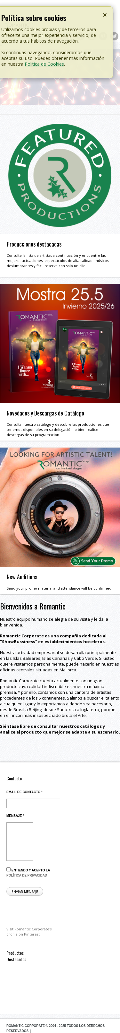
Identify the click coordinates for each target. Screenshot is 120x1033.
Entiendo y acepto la (28, 872)
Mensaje (15, 816)
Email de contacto (24, 792)
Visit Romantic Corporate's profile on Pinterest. (29, 931)
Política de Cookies (44, 64)
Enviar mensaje (25, 891)
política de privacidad (26, 875)
